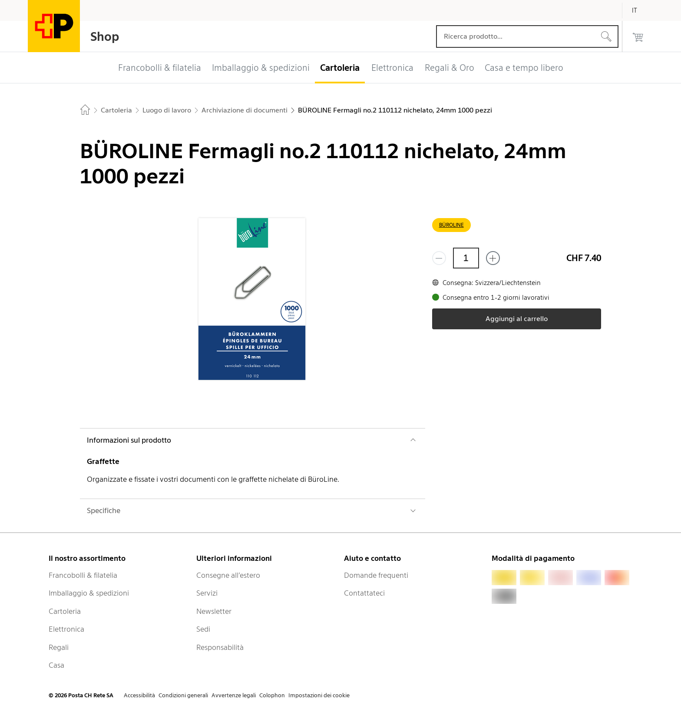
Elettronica (66, 629)
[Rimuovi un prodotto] (439, 258)
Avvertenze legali (234, 695)
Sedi (203, 629)
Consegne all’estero (228, 575)
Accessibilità (139, 695)
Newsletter (213, 611)
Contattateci (364, 593)
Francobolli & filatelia (83, 575)
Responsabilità (220, 647)
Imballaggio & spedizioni (89, 593)
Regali (59, 647)
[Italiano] (641, 10)
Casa (56, 665)
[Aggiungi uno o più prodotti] (493, 258)
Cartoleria (65, 611)
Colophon (272, 695)
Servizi (207, 593)
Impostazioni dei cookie (319, 695)
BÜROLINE (451, 225)
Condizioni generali (183, 695)
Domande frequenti (376, 575)
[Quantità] (466, 258)
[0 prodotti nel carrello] (638, 36)
